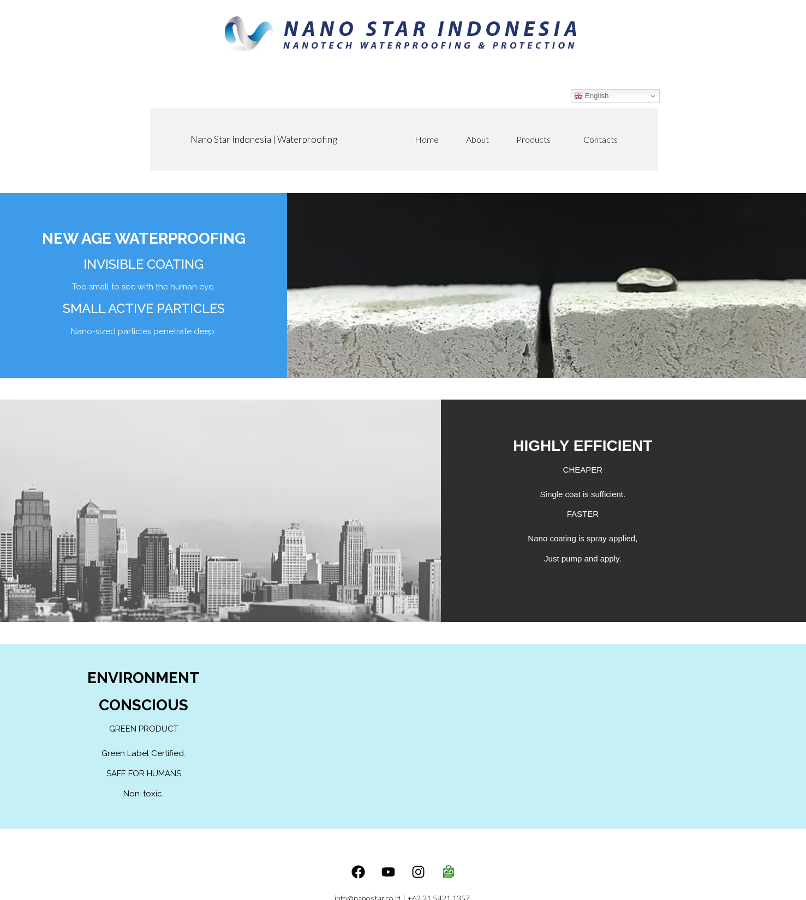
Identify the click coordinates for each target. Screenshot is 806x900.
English (591, 96)
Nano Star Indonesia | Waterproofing (263, 139)
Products (536, 139)
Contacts (600, 139)
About (477, 139)
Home (427, 139)
